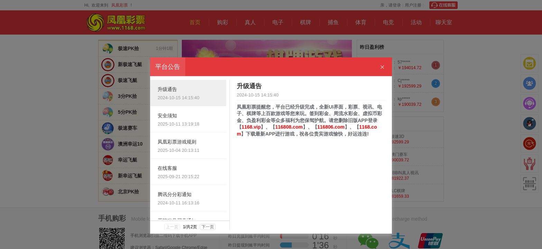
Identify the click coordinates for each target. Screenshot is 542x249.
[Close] (382, 67)
